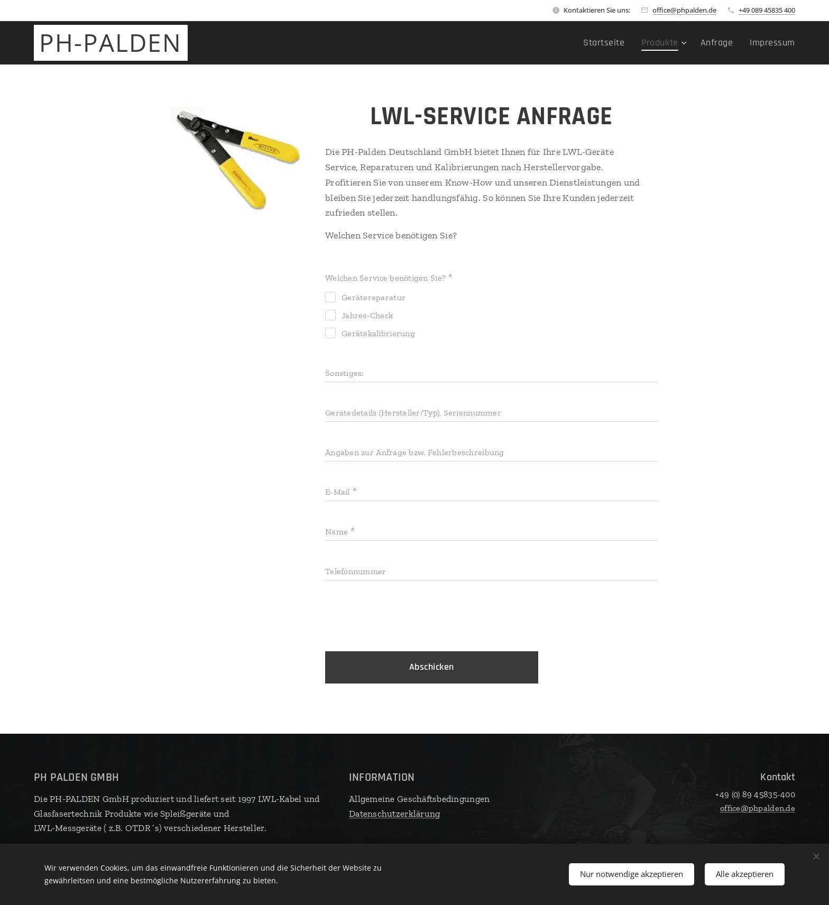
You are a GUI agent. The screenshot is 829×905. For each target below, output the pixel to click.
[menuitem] (622, 43)
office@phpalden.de (684, 10)
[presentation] (405, 617)
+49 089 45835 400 (767, 10)
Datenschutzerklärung (394, 813)
